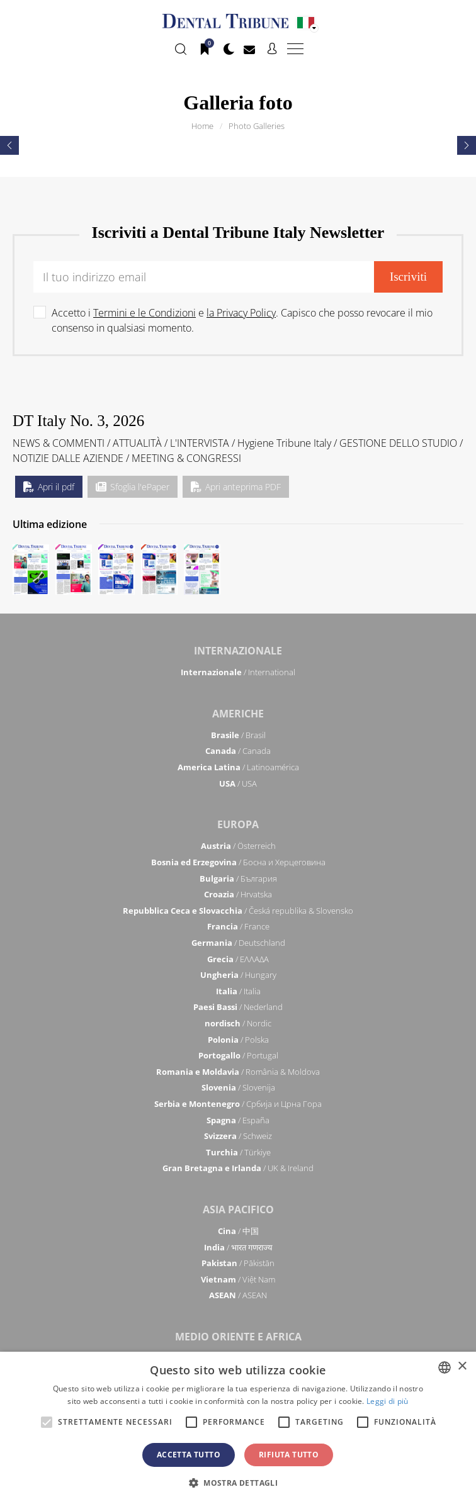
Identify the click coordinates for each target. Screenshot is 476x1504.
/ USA (238, 783)
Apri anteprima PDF (236, 487)
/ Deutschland (238, 942)
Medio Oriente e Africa (238, 1337)
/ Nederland (238, 1007)
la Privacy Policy (241, 313)
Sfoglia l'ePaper (132, 487)
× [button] (462, 1366)
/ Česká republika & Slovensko (238, 910)
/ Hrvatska (238, 894)
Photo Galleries (257, 126)
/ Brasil (238, 735)
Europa (238, 824)
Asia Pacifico (238, 1209)
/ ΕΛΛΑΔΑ (238, 959)
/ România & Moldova (238, 1071)
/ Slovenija (238, 1087)
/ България (238, 878)
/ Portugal (238, 1055)
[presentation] (9, 145)
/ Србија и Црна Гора (238, 1103)
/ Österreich (238, 845)
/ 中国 (238, 1231)
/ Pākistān (238, 1263)
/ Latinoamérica (238, 767)
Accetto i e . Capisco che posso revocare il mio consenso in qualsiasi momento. (242, 320)
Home (202, 126)
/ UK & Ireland (238, 1168)
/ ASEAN (238, 1295)
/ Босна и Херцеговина (238, 862)
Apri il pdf (48, 487)
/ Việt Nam (238, 1279)
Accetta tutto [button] (188, 1454)
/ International (238, 672)
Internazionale (238, 651)
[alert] (238, 1428)
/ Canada (238, 750)
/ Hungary (238, 974)
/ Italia (238, 991)
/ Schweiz (238, 1136)
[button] (238, 1482)
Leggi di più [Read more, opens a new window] (387, 1401)
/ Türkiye (238, 1152)
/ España (238, 1120)
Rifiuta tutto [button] (289, 1454)
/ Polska (238, 1039)
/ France (238, 926)
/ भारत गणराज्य (238, 1247)
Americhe (238, 714)
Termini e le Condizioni (144, 313)
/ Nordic (238, 1023)
